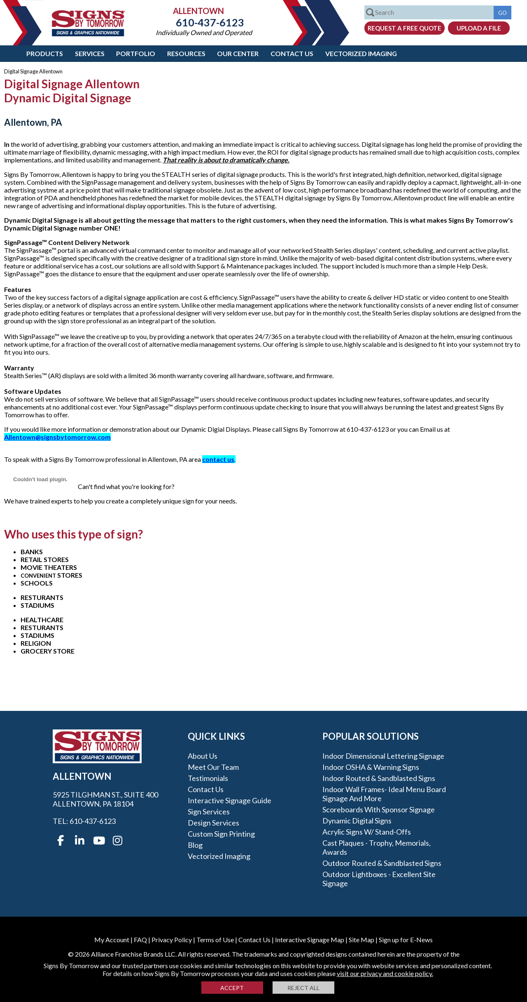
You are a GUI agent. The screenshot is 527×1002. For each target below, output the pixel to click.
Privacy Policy (172, 939)
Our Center (238, 53)
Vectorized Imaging (361, 53)
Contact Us (291, 53)
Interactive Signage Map (309, 939)
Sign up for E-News (406, 939)
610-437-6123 (203, 22)
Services (90, 53)
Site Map (361, 939)
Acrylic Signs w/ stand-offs (366, 831)
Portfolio (135, 53)
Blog (195, 844)
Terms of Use (215, 939)
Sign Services (209, 811)
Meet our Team (213, 766)
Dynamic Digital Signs (357, 820)
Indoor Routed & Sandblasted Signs (378, 778)
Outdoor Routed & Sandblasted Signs (381, 863)
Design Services (213, 822)
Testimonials (208, 778)
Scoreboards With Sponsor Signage (378, 809)
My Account (111, 939)
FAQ (140, 939)
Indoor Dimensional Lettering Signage (383, 755)
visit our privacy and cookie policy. (385, 973)
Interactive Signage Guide (229, 800)
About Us (202, 755)
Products (44, 53)
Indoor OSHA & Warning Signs (370, 766)
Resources (186, 53)
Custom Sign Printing (221, 833)
